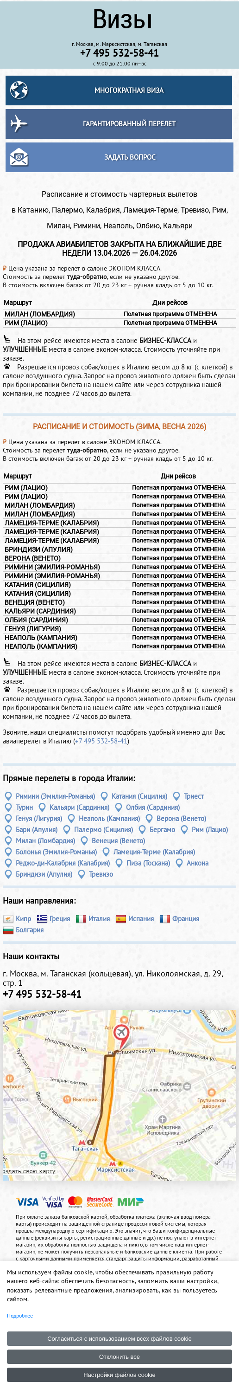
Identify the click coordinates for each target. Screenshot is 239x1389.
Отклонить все (119, 1356)
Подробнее (20, 1315)
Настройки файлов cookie (119, 1374)
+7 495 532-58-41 (101, 740)
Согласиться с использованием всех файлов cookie (119, 1338)
